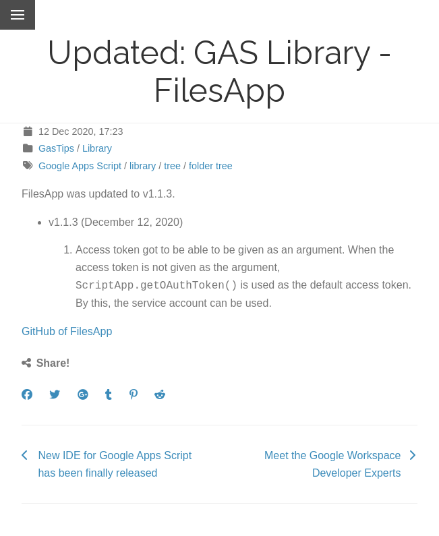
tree (172, 165)
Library (97, 148)
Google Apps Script (79, 165)
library (142, 165)
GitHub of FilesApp (67, 330)
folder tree (211, 165)
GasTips (56, 148)
